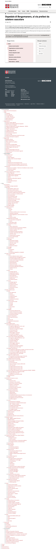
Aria (10, 211)
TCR (8, 521)
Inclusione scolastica (13, 390)
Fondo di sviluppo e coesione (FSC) (14, 361)
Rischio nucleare (13, 217)
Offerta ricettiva (13, 287)
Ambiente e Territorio (10, 207)
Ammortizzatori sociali (14, 408)
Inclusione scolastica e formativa (16, 314)
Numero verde (23, 90)
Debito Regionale (11, 173)
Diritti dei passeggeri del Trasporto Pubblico (16, 422)
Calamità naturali (11, 438)
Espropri (9, 160)
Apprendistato (12, 394)
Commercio (10, 512)
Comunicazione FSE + (14, 331)
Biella (6, 94)
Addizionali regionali (11, 520)
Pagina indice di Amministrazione (10, 110)
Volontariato (12, 465)
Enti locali (9, 156)
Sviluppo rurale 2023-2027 (13, 203)
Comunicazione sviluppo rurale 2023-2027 (18, 353)
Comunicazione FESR (14, 345)
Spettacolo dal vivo (13, 268)
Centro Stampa (10, 170)
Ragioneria (10, 180)
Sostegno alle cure (12, 50)
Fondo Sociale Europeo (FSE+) (13, 326)
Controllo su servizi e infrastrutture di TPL (15, 433)
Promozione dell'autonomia (15, 311)
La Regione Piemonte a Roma (11, 130)
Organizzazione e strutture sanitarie (16, 48)
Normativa (41, 53)
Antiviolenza (12, 296)
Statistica (9, 182)
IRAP (9, 519)
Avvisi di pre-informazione (15, 328)
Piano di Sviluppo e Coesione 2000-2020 (17, 365)
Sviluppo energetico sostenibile (13, 504)
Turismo (9, 281)
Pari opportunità (13, 293)
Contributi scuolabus (12, 435)
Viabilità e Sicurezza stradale (13, 424)
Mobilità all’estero (13, 395)
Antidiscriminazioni (13, 297)
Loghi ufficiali (33, 103)
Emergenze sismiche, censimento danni (17, 443)
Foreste (9, 225)
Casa (9, 319)
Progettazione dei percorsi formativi (16, 399)
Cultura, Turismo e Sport (10, 254)
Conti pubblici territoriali (12, 181)
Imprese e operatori (13, 230)
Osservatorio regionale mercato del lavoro (15, 417)
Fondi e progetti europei (10, 324)
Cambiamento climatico (12, 224)
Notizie (40, 43)
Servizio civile (10, 321)
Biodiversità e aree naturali (13, 219)
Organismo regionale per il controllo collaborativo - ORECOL (17, 126)
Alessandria (7, 92)
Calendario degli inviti (14, 341)
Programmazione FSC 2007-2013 (16, 370)
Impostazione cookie (25, 99)
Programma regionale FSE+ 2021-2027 (17, 327)
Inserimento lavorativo (14, 315)
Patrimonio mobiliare (12, 169)
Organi (5, 112)
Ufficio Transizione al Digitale (11, 125)
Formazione (12, 467)
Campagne (8, 538)
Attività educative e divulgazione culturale (17, 258)
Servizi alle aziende (11, 195)
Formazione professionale (13, 391)
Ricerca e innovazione (12, 499)
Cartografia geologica (14, 471)
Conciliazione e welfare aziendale (14, 412)
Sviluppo (7, 501)
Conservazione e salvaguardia (15, 220)
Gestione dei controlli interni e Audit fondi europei (15, 135)
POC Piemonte (12, 366)
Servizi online (41, 48)
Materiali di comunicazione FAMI (16, 375)
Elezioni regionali (11, 157)
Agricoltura (8, 187)
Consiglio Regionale (9, 116)
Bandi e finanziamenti (10, 140)
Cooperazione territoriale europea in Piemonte (18, 357)
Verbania (13, 94)
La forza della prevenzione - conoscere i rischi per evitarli (16, 536)
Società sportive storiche (14, 275)
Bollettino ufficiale (9, 139)
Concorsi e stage (9, 134)
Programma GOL (11, 416)
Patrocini (7, 148)
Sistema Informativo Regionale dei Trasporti (16, 434)
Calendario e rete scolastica (15, 383)
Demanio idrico (11, 444)
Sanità (9, 43)
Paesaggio (10, 247)
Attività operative (13, 484)
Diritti (9, 292)
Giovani (11, 294)
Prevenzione (11, 55)
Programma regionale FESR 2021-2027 (17, 339)
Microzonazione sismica (14, 480)
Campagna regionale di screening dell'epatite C (14, 534)
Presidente (8, 113)
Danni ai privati (12, 441)
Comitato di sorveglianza (14, 335)
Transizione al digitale (12, 515)
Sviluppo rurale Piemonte (12, 349)
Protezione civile (11, 459)
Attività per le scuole (13, 387)
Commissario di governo (12, 458)
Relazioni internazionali (10, 129)
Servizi (23, 11)
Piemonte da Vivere (43, 11)
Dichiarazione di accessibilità (10, 103)
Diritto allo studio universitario (15, 388)
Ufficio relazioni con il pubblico (11, 142)
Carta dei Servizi (9, 152)
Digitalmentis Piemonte (10, 540)
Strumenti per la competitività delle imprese (18, 404)
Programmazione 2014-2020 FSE (16, 336)
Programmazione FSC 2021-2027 (16, 367)
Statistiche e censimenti (12, 198)
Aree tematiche (7, 185)
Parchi (11, 221)
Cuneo (6, 96)
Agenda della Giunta (9, 118)
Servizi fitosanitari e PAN (12, 197)
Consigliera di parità (13, 411)
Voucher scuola (13, 382)
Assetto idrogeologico (14, 454)
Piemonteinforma (9, 120)
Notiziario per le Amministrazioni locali (15, 163)
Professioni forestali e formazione (16, 232)
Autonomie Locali (9, 155)
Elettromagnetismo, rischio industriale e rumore (19, 215)
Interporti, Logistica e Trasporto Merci (15, 430)
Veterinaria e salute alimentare (15, 57)
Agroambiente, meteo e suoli (13, 189)
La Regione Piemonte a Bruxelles (12, 127)
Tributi (7, 516)
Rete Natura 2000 (13, 223)
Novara (12, 92)
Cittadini (7, 525)
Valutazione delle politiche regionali (14, 178)
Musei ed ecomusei (13, 264)
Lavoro (9, 401)
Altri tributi (10, 523)
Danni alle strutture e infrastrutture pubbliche (18, 442)
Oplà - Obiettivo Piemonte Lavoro (12, 541)
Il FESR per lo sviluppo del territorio (12, 544)
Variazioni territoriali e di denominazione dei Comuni (17, 165)
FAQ (39, 51)
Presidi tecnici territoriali (12, 481)
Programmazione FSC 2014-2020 (16, 369)
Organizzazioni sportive (14, 273)
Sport (9, 271)
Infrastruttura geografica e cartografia (17, 253)
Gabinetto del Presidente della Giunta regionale (14, 123)
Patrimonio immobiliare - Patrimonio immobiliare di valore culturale (20, 168)
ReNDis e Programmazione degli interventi (18, 455)
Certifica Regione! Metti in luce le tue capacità (14, 542)
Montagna (10, 240)
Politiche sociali (11, 301)
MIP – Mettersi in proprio (14, 405)
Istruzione (10, 381)
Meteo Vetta (12, 245)
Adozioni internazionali (12, 317)
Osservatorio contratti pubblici (11, 144)
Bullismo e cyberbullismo (14, 386)
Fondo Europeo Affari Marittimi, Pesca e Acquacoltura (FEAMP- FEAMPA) (21, 371)
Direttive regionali (13, 400)
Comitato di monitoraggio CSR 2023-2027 (18, 352)
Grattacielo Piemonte (10, 131)
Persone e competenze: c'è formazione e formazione (15, 537)
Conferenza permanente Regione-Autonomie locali (17, 164)
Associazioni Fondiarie (14, 241)
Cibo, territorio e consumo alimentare (15, 191)
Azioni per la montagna (14, 242)
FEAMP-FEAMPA (11, 206)
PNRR (28, 11)
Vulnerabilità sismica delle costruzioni (17, 478)
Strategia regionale (13, 272)
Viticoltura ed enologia (12, 200)
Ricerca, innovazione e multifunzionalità (15, 194)
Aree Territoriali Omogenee (11, 545)
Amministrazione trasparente (11, 133)
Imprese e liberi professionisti (11, 528)
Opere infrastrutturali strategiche (14, 431)
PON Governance (11, 377)
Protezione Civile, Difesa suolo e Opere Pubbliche (15, 437)
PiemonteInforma (34, 11)
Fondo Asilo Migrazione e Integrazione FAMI (16, 373)
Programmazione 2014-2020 (15, 348)
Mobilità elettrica (11, 428)
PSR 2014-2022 (11, 204)
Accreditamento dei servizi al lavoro (16, 409)
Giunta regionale (9, 114)
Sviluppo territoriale (11, 503)
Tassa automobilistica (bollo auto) (14, 518)
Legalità (9, 323)
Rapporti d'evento (13, 439)
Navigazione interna (11, 426)
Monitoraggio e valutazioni (15, 334)
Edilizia (11, 251)
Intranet (18, 105)
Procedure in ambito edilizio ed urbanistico (18, 477)
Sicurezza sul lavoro (13, 59)
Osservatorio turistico (14, 288)
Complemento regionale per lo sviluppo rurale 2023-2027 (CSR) (21, 351)
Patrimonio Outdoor (13, 246)
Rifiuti (11, 216)
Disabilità (9, 310)
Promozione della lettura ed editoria (16, 267)
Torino (12, 93)
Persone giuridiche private (13, 318)
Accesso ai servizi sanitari (14, 46)
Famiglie (11, 305)
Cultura (9, 255)
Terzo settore (12, 307)
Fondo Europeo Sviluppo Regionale (14, 506)
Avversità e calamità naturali (13, 190)
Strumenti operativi (11, 498)
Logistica (11, 464)
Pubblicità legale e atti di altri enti (12, 147)
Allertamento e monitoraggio (15, 461)
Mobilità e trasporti (9, 418)
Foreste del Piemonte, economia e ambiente (18, 228)
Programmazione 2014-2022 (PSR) (16, 354)
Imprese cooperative (11, 511)
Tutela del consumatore (14, 300)
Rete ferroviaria (11, 425)
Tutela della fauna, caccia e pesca (14, 199)
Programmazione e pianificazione (16, 460)
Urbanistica (12, 250)
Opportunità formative (14, 392)
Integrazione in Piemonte (14, 374)
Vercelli (12, 96)
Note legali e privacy (19, 103)
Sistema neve (12, 279)
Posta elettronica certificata (10, 105)
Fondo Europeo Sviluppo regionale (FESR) (15, 337)
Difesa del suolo (11, 451)
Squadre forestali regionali (15, 482)
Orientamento (10, 414)
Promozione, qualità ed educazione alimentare (16, 193)
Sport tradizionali (13, 276)
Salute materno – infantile (14, 61)
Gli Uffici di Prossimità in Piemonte (12, 533)
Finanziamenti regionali (14, 450)
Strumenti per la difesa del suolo (16, 452)
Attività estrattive (11, 508)
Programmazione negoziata (13, 176)
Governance (12, 362)
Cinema (11, 270)
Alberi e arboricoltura (14, 227)
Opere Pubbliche (11, 446)
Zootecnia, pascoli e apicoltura (13, 202)
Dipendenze (10, 497)
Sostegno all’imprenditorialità (15, 407)
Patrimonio (8, 167)
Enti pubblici (8, 527)
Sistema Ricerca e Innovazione (13, 502)
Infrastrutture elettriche (14, 448)
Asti (6, 93)
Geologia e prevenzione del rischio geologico (16, 469)
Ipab (10, 309)
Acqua (11, 210)
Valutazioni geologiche (14, 472)
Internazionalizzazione (12, 514)
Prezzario (11, 447)
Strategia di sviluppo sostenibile (12, 186)
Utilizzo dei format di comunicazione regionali (14, 151)
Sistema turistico (13, 284)
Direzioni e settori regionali (11, 122)
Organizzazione (7, 121)
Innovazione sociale (13, 302)
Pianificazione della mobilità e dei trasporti (16, 429)
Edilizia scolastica (11, 413)
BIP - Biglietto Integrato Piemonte (14, 420)
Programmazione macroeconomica (14, 174)
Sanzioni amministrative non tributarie (13, 146)
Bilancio (9, 177)
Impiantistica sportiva (14, 277)
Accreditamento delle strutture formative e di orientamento (21, 396)
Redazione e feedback (40, 103)
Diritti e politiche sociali (10, 290)
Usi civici (9, 161)
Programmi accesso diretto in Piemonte (17, 358)
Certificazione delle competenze (16, 397)
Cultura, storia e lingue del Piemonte (16, 260)
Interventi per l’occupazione (15, 403)
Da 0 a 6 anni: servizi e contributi (16, 384)
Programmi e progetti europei (13, 356)
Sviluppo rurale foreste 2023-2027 (16, 233)
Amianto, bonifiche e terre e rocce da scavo (18, 212)
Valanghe (11, 474)
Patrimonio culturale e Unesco (15, 266)
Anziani (11, 306)
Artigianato (10, 510)
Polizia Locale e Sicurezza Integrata (14, 159)
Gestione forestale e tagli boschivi (16, 229)
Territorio (9, 249)
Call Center (8, 143)
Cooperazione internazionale (13, 322)
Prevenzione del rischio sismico (14, 476)
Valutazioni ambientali (14, 213)
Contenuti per (6, 524)
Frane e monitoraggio (14, 473)
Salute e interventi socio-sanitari (16, 313)
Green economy (11, 238)
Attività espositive (13, 263)
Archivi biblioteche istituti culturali (16, 257)
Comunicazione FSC (13, 364)
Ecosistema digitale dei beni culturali (16, 259)
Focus (7, 532)
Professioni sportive (13, 280)
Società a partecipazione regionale (12, 136)
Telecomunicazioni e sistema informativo (17, 468)
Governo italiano (8, 1)
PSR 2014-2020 (13, 234)
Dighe (11, 456)
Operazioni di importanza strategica (16, 330)
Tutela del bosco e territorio (15, 236)
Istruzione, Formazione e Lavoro (12, 379)
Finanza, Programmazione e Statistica (13, 172)
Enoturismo (12, 289)
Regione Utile (6, 138)
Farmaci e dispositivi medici (14, 52)
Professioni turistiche (14, 285)
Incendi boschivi (13, 463)
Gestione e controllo (13, 332)
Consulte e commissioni (10, 117)
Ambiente (9, 208)
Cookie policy (27, 103)
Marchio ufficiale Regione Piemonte (12, 150)
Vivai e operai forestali (14, 237)
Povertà (11, 304)
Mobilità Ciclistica (11, 421)
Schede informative (42, 46)
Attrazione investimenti (12, 507)
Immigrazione (12, 298)
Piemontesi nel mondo (14, 262)
